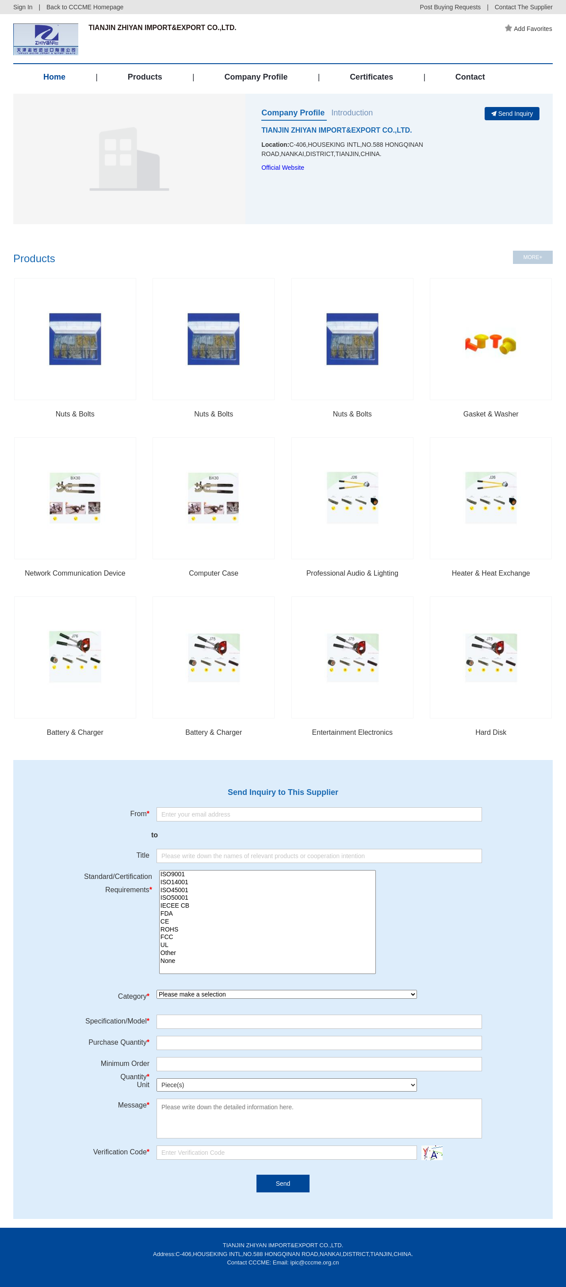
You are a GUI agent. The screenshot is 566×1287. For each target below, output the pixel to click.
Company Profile (255, 78)
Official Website (282, 167)
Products (145, 78)
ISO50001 (267, 898)
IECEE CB (267, 906)
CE (267, 922)
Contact (470, 78)
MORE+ (532, 257)
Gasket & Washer (491, 414)
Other (267, 953)
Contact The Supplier (524, 7)
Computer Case (213, 573)
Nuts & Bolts (75, 414)
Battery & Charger (75, 732)
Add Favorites (529, 29)
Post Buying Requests (450, 7)
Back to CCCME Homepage (84, 7)
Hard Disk (490, 732)
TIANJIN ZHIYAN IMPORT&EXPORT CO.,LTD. (336, 130)
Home (54, 78)
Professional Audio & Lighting (352, 573)
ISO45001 (267, 890)
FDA (267, 914)
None (267, 961)
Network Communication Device (75, 573)
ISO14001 (267, 882)
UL (267, 945)
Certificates (371, 78)
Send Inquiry (512, 113)
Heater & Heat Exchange (491, 573)
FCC (267, 937)
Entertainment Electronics (352, 732)
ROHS (267, 930)
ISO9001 (267, 874)
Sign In (23, 7)
